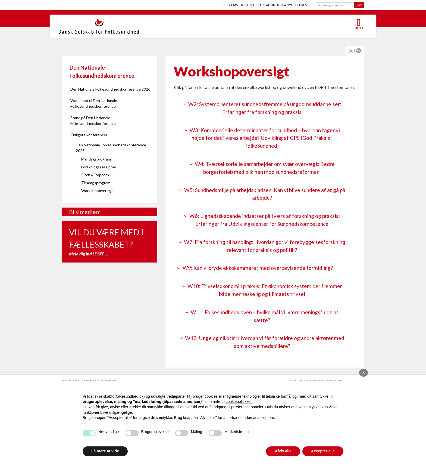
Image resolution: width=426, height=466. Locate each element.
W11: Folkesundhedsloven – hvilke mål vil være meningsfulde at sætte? (262, 316)
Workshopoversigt (97, 190)
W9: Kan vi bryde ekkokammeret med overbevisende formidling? (255, 268)
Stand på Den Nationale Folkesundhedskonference (93, 120)
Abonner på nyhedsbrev (286, 5)
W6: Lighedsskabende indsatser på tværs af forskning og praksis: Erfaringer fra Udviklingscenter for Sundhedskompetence (262, 220)
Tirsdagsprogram (95, 182)
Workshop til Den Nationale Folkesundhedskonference (93, 103)
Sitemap (257, 5)
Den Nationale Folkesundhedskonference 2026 (110, 89)
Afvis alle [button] (283, 451)
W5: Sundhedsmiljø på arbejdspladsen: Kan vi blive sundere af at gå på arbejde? (262, 194)
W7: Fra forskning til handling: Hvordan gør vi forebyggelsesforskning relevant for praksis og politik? (261, 246)
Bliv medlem (85, 211)
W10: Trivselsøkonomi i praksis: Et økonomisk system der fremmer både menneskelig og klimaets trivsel (262, 290)
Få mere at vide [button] (105, 451)
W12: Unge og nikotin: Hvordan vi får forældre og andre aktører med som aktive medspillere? (262, 342)
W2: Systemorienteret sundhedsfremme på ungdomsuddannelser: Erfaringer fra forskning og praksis (262, 108)
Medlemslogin (235, 5)
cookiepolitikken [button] (239, 401)
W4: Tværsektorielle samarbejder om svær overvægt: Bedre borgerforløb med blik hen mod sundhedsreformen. (262, 168)
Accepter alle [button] (323, 451)
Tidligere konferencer (88, 134)
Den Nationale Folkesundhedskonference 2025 (111, 148)
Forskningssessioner (98, 167)
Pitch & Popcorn (95, 174)
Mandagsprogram (96, 159)
